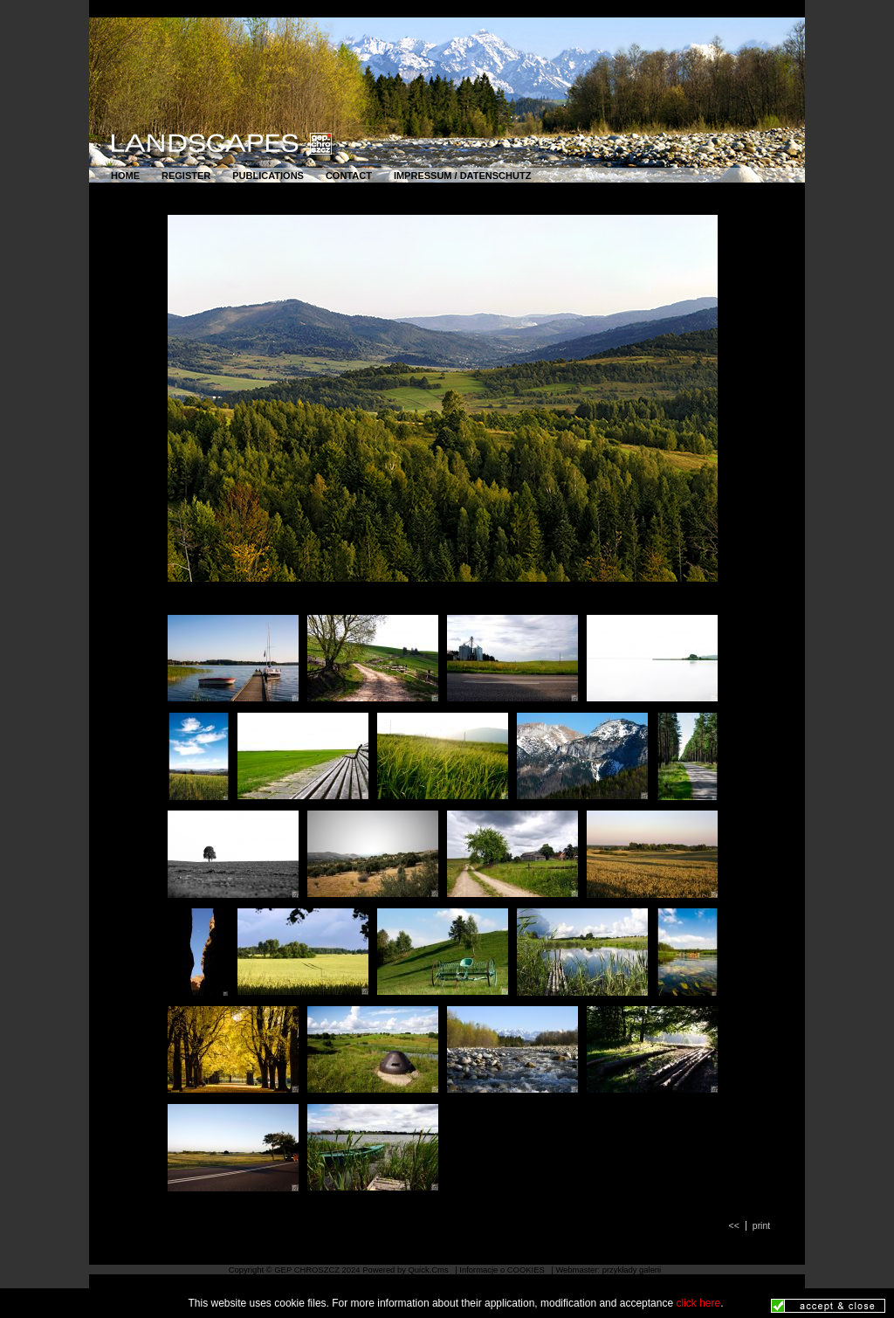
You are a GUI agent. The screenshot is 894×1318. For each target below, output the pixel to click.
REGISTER (186, 175)
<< (734, 1226)
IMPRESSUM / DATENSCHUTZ (462, 175)
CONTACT (349, 175)
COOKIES (527, 1269)
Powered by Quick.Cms (406, 1269)
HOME (125, 175)
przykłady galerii (632, 1269)
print (761, 1226)
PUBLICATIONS (268, 175)
